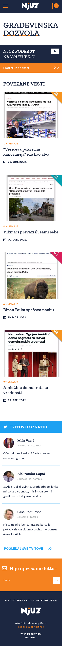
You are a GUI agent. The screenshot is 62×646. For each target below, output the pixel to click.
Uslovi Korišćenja (44, 600)
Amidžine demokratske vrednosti (25, 390)
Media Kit (23, 600)
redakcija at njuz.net (31, 627)
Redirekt (31, 637)
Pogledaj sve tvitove (23, 548)
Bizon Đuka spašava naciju (28, 309)
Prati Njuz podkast (16, 67)
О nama (10, 600)
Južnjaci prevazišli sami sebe (30, 232)
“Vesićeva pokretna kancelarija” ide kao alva (26, 151)
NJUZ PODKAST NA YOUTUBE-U (19, 54)
